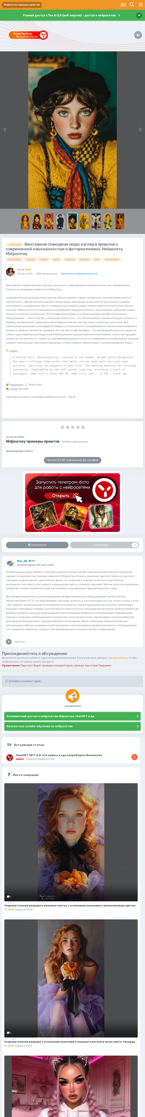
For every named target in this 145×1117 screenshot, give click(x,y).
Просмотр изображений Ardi (79, 273)
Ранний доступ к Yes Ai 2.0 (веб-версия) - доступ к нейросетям (69, 15)
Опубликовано (35, 564)
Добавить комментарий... (24, 681)
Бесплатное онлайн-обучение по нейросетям (40, 726)
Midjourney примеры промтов (32, 441)
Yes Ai (71, 396)
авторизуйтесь (118, 657)
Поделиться (37, 545)
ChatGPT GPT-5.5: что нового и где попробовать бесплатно (59, 755)
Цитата (20, 641)
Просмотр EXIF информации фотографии (72, 460)
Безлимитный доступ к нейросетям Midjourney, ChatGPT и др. (51, 716)
